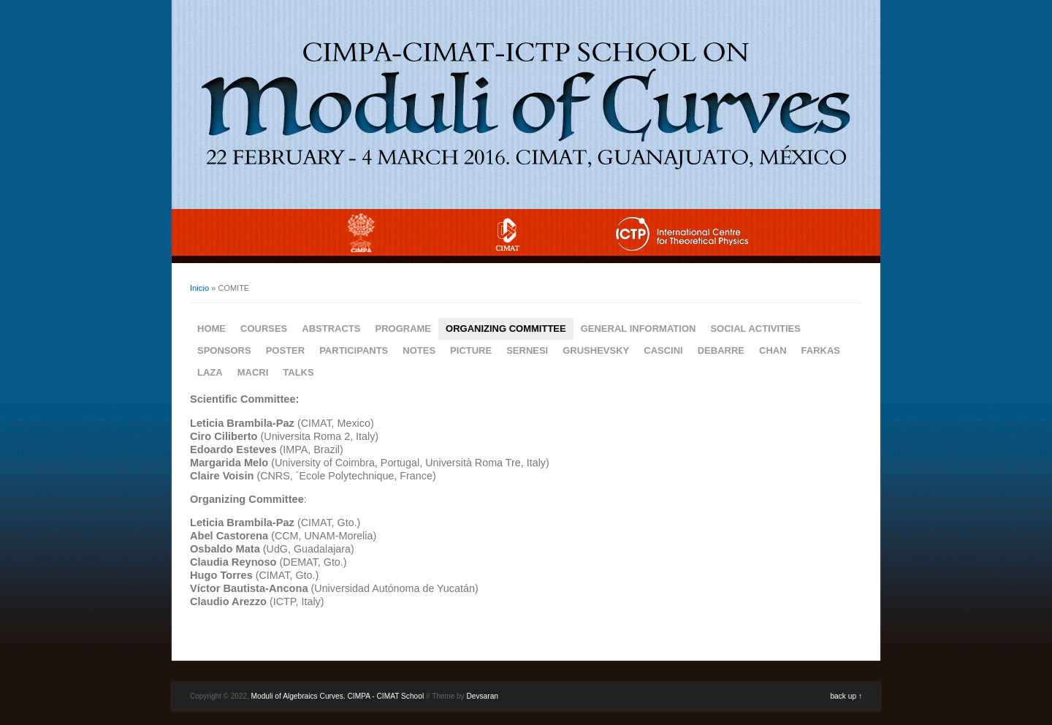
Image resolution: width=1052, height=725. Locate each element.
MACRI (253, 372)
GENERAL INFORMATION (638, 328)
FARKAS (820, 350)
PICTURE (471, 350)
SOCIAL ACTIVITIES (755, 328)
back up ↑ (846, 696)
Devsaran (482, 696)
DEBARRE (721, 350)
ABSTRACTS (331, 328)
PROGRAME (403, 328)
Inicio (199, 288)
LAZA (210, 372)
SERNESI (527, 350)
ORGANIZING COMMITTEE (506, 328)
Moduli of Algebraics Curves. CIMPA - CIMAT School (337, 696)
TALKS (298, 372)
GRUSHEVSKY (596, 350)
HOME (211, 328)
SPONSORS (224, 350)
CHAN (773, 350)
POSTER (285, 350)
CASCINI (663, 350)
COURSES (263, 328)
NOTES (419, 350)
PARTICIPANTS (353, 350)
